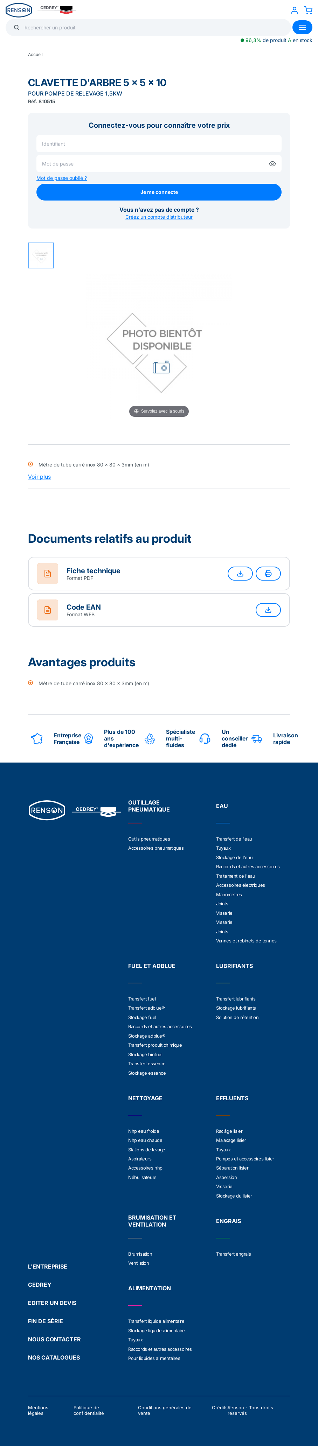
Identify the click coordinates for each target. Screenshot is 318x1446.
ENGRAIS (228, 1216)
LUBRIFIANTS (234, 964)
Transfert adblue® (146, 1006)
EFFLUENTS (232, 1094)
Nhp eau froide (143, 1128)
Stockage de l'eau (234, 857)
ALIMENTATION (149, 1283)
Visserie (224, 911)
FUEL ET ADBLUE (151, 964)
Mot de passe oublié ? (61, 178)
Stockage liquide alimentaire (156, 1326)
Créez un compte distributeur (159, 217)
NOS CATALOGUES (54, 1352)
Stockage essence (147, 1070)
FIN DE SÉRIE (45, 1316)
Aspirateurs (140, 1155)
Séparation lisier (232, 1164)
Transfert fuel (141, 997)
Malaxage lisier (231, 1137)
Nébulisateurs (142, 1173)
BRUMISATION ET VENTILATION (152, 1217)
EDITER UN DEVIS (52, 1297)
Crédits (220, 1402)
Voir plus (39, 476)
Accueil (35, 54)
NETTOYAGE (145, 1094)
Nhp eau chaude (145, 1137)
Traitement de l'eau (235, 875)
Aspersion (226, 1173)
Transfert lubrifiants (236, 997)
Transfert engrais (233, 1249)
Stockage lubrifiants (236, 1006)
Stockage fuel (142, 1015)
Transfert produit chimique (155, 1042)
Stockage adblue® (146, 1033)
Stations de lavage (146, 1146)
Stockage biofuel (145, 1051)
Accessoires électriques (240, 884)
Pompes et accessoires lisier (245, 1155)
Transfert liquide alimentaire (156, 1317)
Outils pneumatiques (149, 839)
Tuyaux (223, 848)
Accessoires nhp (145, 1164)
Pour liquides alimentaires (154, 1353)
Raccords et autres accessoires (248, 866)
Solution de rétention (237, 1015)
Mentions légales (38, 1405)
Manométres (229, 893)
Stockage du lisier (234, 1191)
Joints (222, 902)
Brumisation (140, 1249)
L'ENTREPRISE (47, 1261)
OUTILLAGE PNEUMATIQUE (149, 806)
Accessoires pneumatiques (156, 848)
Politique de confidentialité (89, 1405)
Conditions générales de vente (165, 1405)
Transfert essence (146, 1061)
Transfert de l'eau (234, 839)
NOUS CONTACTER (54, 1334)
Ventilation (138, 1259)
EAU (222, 805)
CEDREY (39, 1279)
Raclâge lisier (229, 1128)
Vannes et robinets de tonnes (246, 939)
